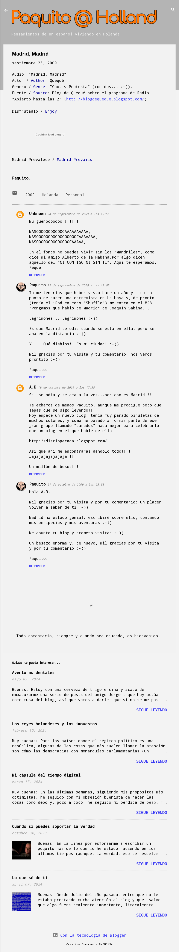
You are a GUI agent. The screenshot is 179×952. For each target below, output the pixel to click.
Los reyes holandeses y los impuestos (54, 723)
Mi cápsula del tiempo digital (46, 775)
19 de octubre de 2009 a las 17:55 (66, 387)
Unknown (37, 213)
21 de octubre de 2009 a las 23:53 (75, 484)
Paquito (37, 284)
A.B (32, 387)
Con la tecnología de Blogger (89, 935)
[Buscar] (173, 10)
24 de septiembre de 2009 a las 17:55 (78, 214)
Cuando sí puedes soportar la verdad (53, 826)
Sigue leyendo (151, 709)
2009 (30, 194)
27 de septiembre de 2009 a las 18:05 (78, 285)
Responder (37, 275)
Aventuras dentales (33, 672)
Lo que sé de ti (29, 877)
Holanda (50, 194)
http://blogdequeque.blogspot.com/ (105, 99)
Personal (74, 194)
